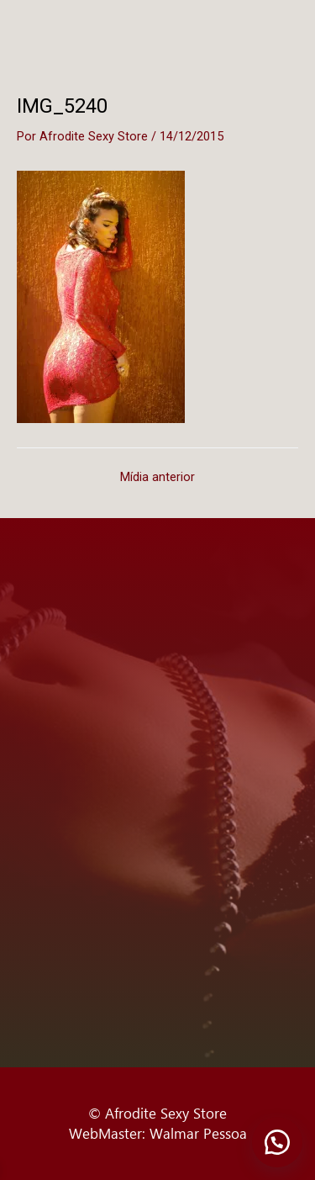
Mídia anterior (157, 477)
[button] (277, 1142)
